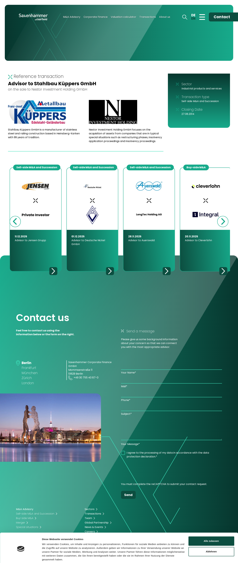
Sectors (89, 509)
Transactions (147, 17)
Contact (222, 17)
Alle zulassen (211, 529)
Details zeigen (50, 556)
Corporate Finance (96, 17)
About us (164, 17)
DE (193, 15)
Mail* (124, 386)
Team (88, 518)
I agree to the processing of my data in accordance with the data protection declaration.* (168, 454)
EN (193, 18)
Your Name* (128, 372)
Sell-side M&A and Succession (35, 513)
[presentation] (145, 471)
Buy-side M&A (24, 518)
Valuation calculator (123, 17)
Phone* (125, 400)
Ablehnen (211, 539)
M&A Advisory (71, 17)
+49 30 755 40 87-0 (83, 378)
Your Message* (130, 444)
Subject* (126, 414)
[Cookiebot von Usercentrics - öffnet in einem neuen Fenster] (21, 556)
